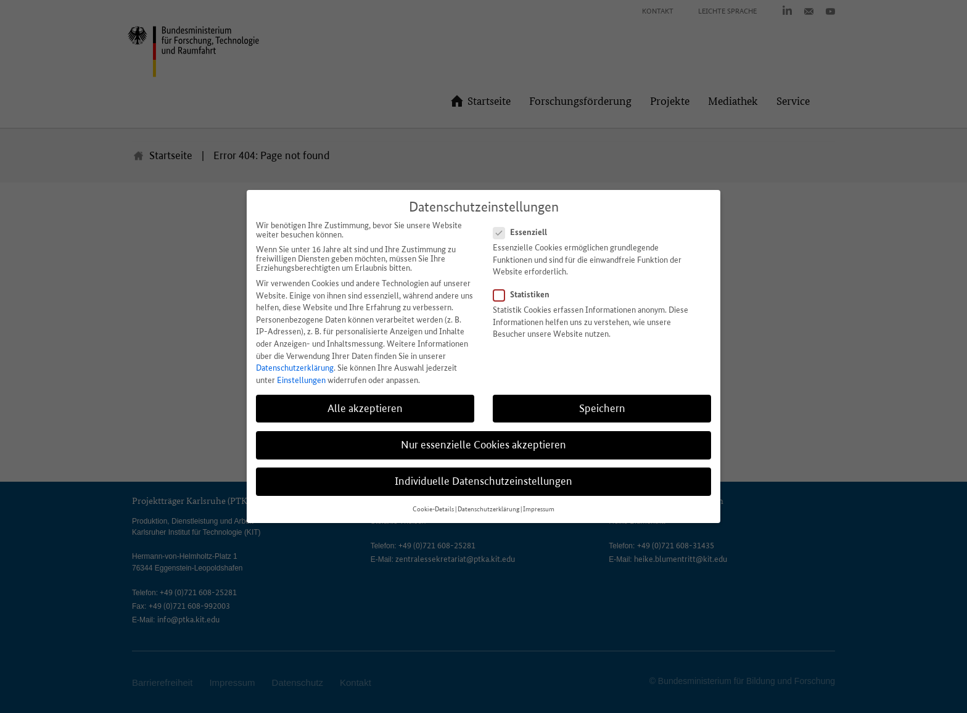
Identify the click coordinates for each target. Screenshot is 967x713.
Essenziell (524, 232)
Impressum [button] (538, 509)
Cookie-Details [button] (433, 509)
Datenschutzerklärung (295, 368)
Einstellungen (301, 380)
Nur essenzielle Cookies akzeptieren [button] (483, 445)
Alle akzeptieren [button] (365, 408)
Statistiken (525, 294)
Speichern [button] (602, 408)
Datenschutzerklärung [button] (488, 509)
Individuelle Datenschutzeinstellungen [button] (483, 481)
